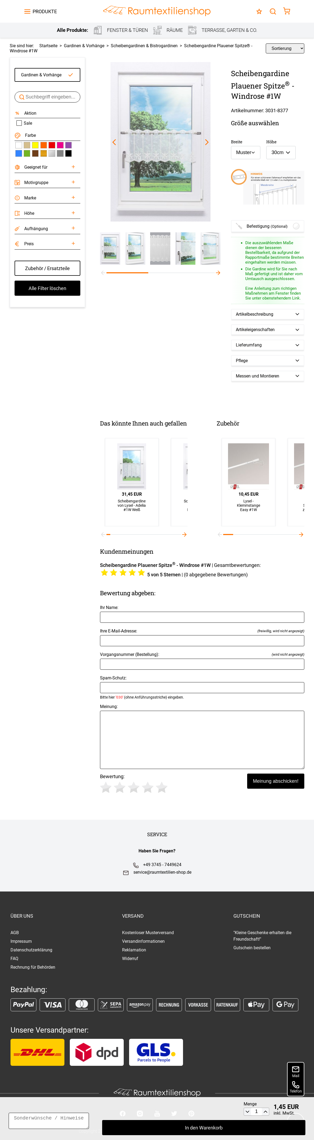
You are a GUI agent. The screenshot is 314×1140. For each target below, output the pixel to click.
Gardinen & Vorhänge (41, 74)
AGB (15, 932)
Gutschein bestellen (252, 947)
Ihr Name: (202, 613)
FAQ (14, 958)
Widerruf (130, 958)
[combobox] (245, 152)
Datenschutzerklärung (31, 949)
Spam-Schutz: (202, 687)
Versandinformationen (143, 941)
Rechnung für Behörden (33, 967)
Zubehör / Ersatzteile (47, 268)
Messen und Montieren (257, 376)
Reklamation (134, 949)
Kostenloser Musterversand (148, 932)
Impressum (21, 941)
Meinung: (202, 736)
